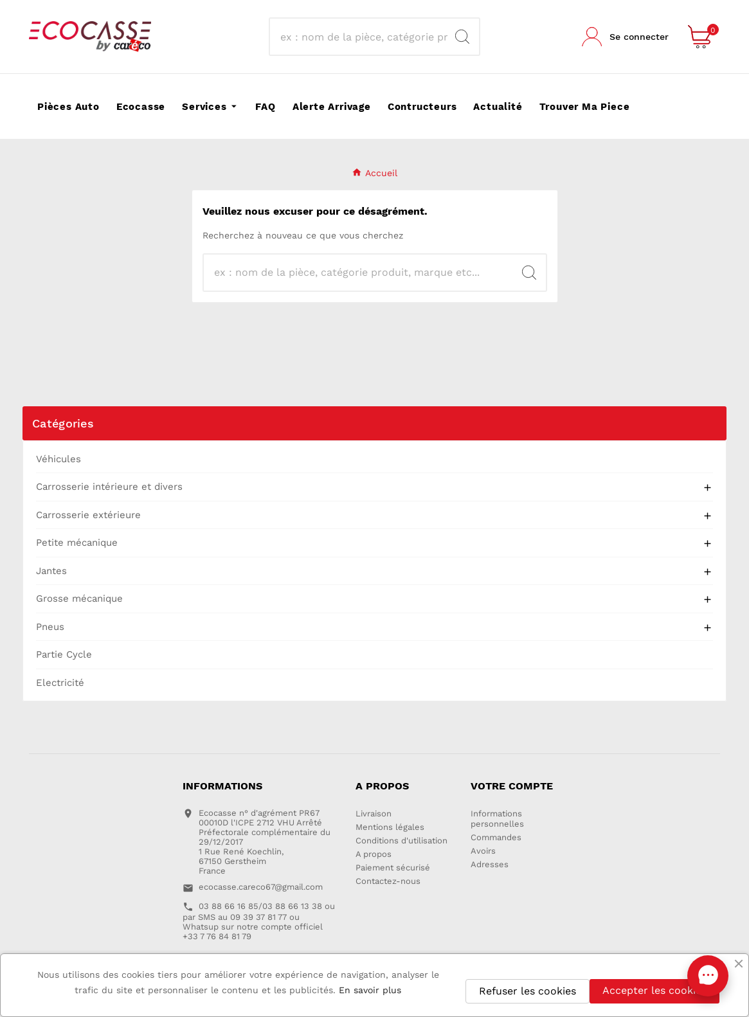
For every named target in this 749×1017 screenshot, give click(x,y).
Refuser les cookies (527, 991)
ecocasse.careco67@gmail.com (261, 887)
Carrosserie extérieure (88, 515)
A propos (374, 854)
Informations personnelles (497, 819)
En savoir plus (370, 990)
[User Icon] (625, 37)
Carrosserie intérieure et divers (109, 486)
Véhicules (58, 459)
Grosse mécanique (79, 598)
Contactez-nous (388, 881)
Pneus (50, 627)
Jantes (51, 571)
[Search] (462, 37)
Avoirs (483, 851)
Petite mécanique (77, 542)
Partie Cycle (64, 654)
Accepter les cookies (654, 990)
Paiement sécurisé (393, 867)
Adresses (490, 864)
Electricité (60, 682)
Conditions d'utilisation (401, 840)
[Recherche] (362, 37)
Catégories (63, 423)
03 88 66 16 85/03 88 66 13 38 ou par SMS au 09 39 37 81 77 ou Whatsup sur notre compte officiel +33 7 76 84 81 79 (259, 921)
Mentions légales (390, 827)
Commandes (496, 837)
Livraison (374, 813)
